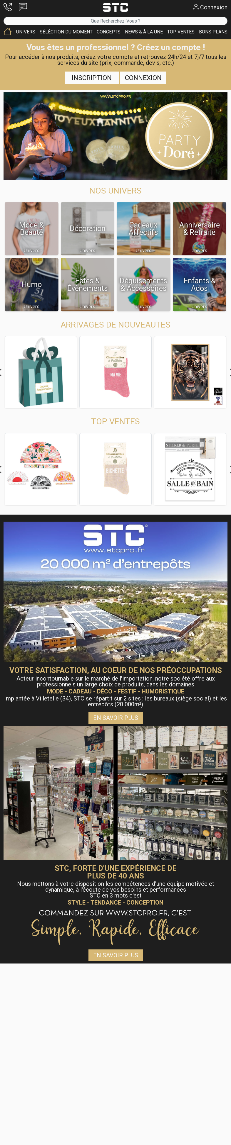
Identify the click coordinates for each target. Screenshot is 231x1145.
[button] (8, 7)
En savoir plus (115, 717)
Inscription (92, 78)
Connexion (143, 78)
